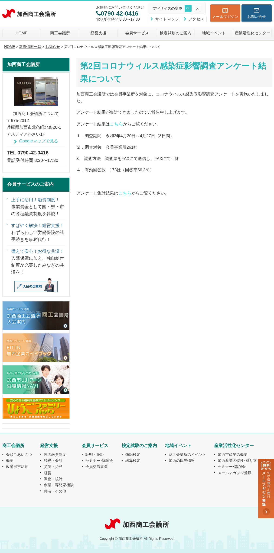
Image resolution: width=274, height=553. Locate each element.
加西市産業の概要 (233, 454)
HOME (21, 33)
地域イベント (214, 33)
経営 (47, 473)
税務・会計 (53, 460)
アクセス (196, 19)
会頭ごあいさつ (19, 454)
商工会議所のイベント (187, 454)
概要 (9, 460)
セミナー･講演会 (99, 460)
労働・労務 (53, 466)
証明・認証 (94, 454)
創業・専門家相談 (59, 485)
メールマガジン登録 (234, 473)
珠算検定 (132, 460)
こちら (116, 123)
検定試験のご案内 (175, 33)
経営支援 (98, 33)
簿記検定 (132, 454)
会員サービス (137, 33)
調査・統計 (53, 479)
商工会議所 (60, 33)
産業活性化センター (252, 33)
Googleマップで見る (38, 140)
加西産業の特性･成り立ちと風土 (245, 460)
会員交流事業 (96, 466)
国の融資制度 (55, 454)
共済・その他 (55, 491)
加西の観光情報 (182, 460)
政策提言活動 (17, 466)
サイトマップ (167, 19)
